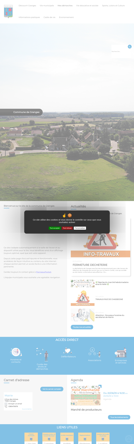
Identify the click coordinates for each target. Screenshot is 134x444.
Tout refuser (67, 228)
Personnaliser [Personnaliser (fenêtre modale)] (80, 228)
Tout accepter (55, 228)
